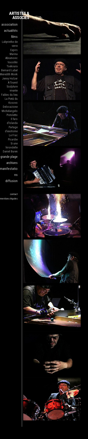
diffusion (11, 181)
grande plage (9, 157)
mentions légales (9, 198)
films (14, 37)
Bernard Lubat (9, 70)
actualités (11, 31)
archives (12, 163)
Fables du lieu (9, 94)
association (9, 25)
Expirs (14, 50)
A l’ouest (13, 82)
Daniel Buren (10, 151)
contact (14, 194)
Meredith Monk (9, 74)
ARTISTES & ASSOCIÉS (19, 15)
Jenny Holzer (10, 78)
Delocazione (10, 106)
